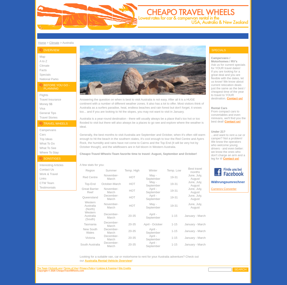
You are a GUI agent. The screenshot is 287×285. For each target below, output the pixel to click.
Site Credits (125, 268)
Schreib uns (55, 268)
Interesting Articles (51, 165)
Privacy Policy (87, 268)
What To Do (47, 143)
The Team (42, 268)
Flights (44, 95)
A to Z (43, 61)
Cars (43, 134)
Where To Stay (49, 152)
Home (42, 42)
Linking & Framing (107, 268)
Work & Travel (49, 174)
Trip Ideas (46, 139)
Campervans (48, 130)
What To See (48, 148)
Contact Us (47, 169)
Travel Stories (49, 117)
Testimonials (48, 187)
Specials (45, 74)
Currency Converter (224, 189)
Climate (54, 42)
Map (42, 56)
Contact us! (235, 98)
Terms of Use (71, 268)
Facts (43, 70)
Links (43, 178)
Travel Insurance (50, 99)
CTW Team (47, 183)
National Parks (49, 79)
